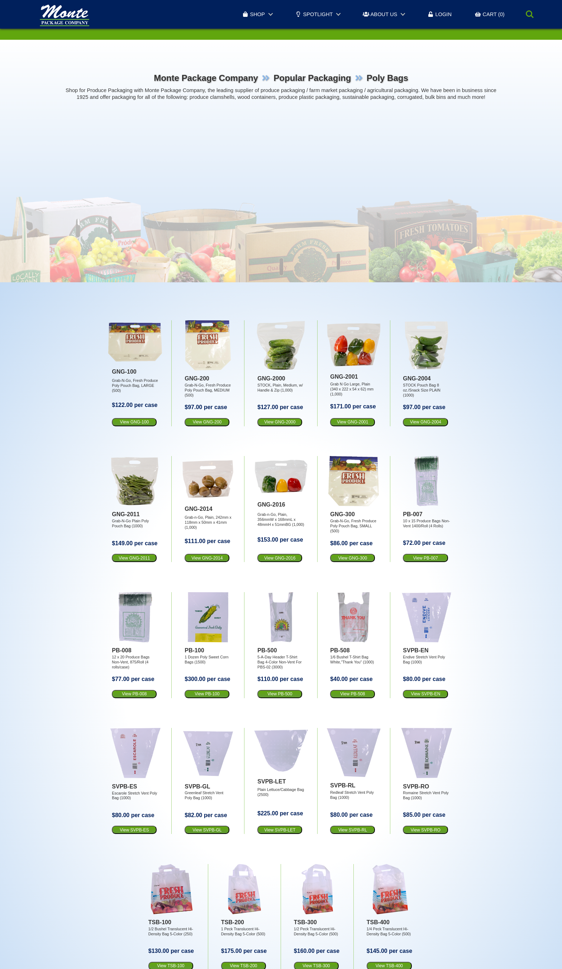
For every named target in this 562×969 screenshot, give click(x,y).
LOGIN (439, 14)
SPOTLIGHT (314, 14)
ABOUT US (380, 14)
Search (530, 14)
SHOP (253, 14)
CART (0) (490, 14)
